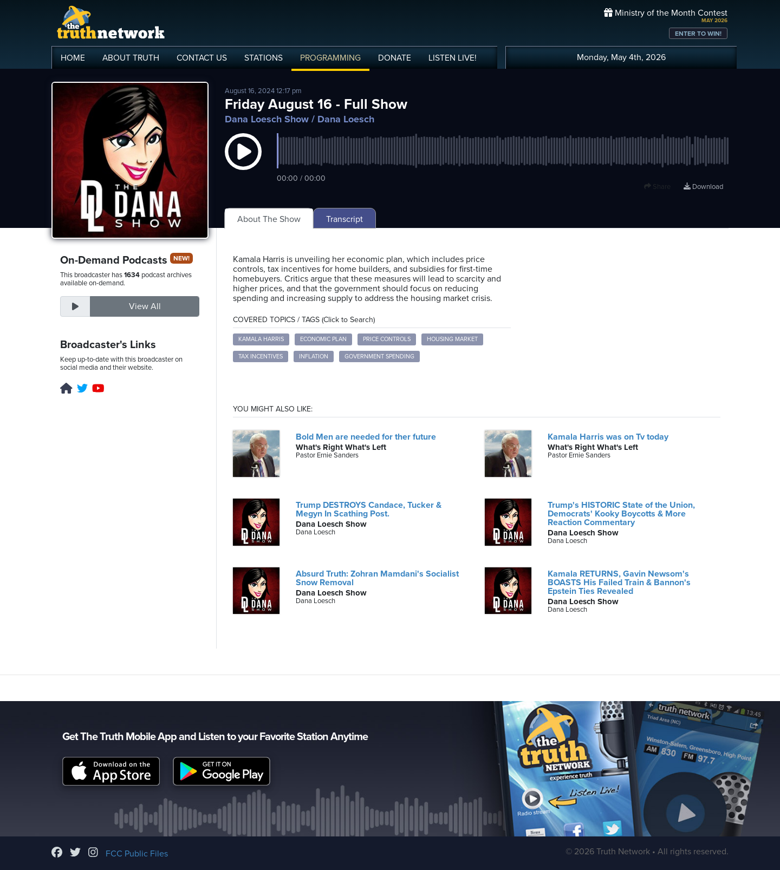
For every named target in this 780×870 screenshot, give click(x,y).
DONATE (394, 58)
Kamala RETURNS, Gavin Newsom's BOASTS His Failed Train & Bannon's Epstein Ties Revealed (619, 582)
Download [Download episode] (703, 186)
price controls (387, 339)
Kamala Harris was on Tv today (608, 436)
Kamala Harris (261, 339)
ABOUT (130, 58)
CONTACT (202, 58)
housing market (452, 339)
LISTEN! (452, 58)
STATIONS (263, 58)
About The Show (269, 219)
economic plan (323, 339)
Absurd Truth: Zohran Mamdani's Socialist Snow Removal (377, 578)
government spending (379, 356)
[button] (243, 162)
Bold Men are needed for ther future (366, 436)
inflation (313, 356)
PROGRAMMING (330, 58)
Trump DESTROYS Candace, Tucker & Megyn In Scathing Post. (368, 509)
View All (145, 306)
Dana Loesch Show (267, 119)
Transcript (344, 219)
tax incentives (260, 356)
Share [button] (657, 186)
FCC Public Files (137, 853)
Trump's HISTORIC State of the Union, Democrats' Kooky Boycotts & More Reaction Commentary (621, 514)
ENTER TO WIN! (698, 33)
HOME (73, 58)
